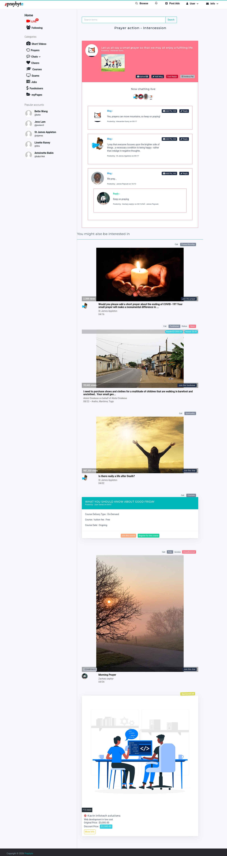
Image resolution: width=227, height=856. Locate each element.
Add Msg (158, 76)
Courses (34, 69)
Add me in (90, 669)
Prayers (33, 50)
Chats (32, 56)
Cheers (32, 63)
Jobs (31, 82)
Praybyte (28, 853)
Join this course (128, 536)
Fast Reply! (172, 76)
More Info (90, 831)
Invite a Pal (187, 76)
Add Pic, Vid (169, 111)
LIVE (32, 20)
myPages (34, 94)
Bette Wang (41, 111)
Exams (32, 75)
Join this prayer (188, 299)
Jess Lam (39, 121)
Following (34, 27)
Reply (184, 111)
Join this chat (189, 471)
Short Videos (36, 43)
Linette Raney (42, 142)
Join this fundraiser (187, 385)
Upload (142, 76)
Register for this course (148, 536)
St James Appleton (45, 132)
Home (29, 15)
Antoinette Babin (44, 152)
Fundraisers (34, 88)
